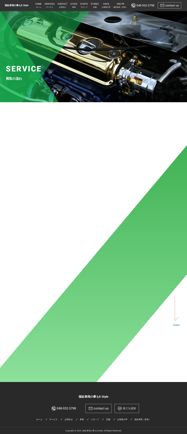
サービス (53, 419)
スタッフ (95, 419)
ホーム (39, 419)
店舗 (108, 419)
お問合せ (69, 419)
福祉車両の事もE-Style (93, 396)
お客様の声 (122, 419)
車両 (82, 419)
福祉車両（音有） (142, 419)
